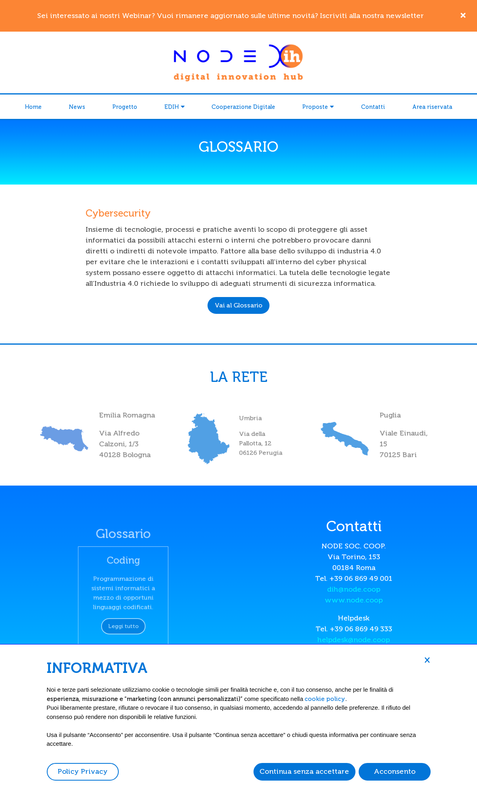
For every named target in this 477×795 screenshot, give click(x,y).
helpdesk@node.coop (353, 639)
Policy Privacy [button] (83, 771)
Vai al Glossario (238, 305)
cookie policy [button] (325, 699)
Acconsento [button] (394, 771)
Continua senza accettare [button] (304, 771)
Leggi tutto (123, 618)
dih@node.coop (353, 589)
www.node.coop (354, 600)
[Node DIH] (239, 61)
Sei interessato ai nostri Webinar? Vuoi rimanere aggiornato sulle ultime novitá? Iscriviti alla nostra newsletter (230, 15)
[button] (427, 659)
